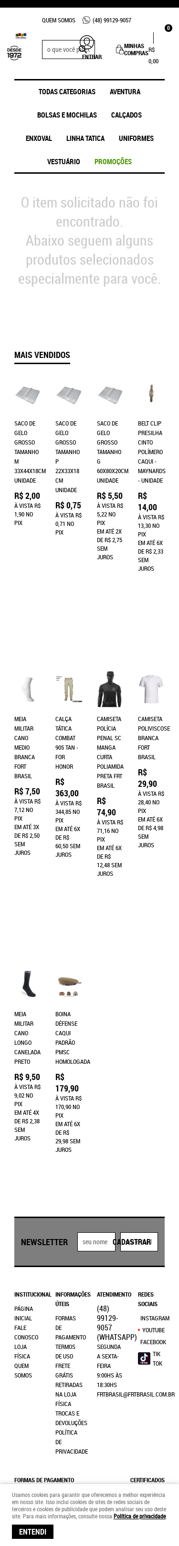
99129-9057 (112, 20)
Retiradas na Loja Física (69, 1244)
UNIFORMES (136, 138)
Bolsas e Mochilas (67, 114)
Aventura (125, 91)
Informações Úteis (68, 1149)
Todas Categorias (67, 91)
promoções (113, 161)
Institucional (27, 1144)
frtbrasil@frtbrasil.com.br (136, 1243)
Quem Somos (58, 20)
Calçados (126, 114)
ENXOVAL (39, 138)
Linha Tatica (85, 138)
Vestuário (63, 161)
